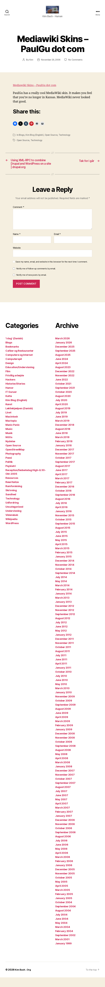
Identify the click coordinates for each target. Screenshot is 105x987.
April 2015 (61, 553)
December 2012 (64, 615)
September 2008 (65, 755)
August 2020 (63, 405)
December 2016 (64, 496)
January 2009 (63, 739)
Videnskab (11, 524)
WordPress (12, 532)
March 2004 (62, 936)
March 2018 (62, 446)
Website (17, 257)
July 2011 (60, 664)
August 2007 (63, 796)
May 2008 (61, 763)
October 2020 (63, 401)
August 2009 (63, 718)
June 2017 (61, 479)
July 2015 (61, 541)
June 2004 (61, 928)
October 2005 (63, 887)
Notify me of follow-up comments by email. (36, 278)
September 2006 (65, 841)
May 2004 (61, 932)
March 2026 (62, 348)
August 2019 (62, 418)
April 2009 (61, 726)
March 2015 (62, 557)
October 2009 (63, 710)
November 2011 (64, 652)
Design (9, 372)
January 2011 (63, 677)
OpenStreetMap (15, 459)
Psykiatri (10, 475)
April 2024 (61, 372)
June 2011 (61, 669)
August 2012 (62, 627)
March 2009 (62, 730)
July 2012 (61, 632)
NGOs (8, 446)
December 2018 (64, 434)
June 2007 (61, 804)
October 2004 (63, 911)
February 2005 (64, 903)
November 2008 (65, 747)
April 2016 (61, 516)
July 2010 (61, 685)
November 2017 (64, 463)
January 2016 (63, 520)
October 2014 (63, 578)
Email (57, 244)
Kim (31, 63)
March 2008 (62, 772)
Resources (11, 487)
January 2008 (63, 776)
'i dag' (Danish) (14, 348)
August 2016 (62, 508)
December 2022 (64, 380)
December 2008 (65, 743)
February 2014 (63, 599)
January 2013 (63, 611)
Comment (18, 217)
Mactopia (11, 430)
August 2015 (62, 537)
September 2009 (65, 714)
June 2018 (61, 442)
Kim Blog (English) (35, 139)
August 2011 (62, 660)
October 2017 (63, 467)
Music (9, 438)
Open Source (51, 139)
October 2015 (63, 529)
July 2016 (61, 512)
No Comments (76, 63)
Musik (8, 442)
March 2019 (62, 430)
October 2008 (63, 751)
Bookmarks (12, 356)
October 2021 (63, 393)
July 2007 (61, 800)
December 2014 (64, 570)
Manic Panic (12, 434)
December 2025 (65, 356)
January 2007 (63, 825)
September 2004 (65, 916)
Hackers (10, 389)
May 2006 (61, 858)
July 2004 (61, 924)
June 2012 (61, 636)
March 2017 (62, 488)
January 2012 (63, 644)
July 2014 (61, 586)
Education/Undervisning (19, 376)
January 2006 (63, 874)
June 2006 (61, 854)
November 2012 (64, 619)
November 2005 (65, 883)
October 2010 (63, 681)
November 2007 (65, 784)
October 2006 (63, 837)
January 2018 (63, 455)
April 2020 (61, 413)
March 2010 (62, 697)
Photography (13, 463)
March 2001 (62, 948)
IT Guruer (11, 401)
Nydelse (10, 450)
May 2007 (61, 809)
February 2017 (63, 492)
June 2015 (61, 545)
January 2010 (63, 702)
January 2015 (63, 566)
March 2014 (62, 595)
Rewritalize (12, 491)
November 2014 (64, 574)
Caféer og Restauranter (19, 360)
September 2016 (65, 504)
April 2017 (61, 483)
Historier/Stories (15, 393)
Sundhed (10, 504)
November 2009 (65, 706)
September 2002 (65, 944)
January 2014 (63, 603)
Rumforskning (13, 495)
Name (16, 244)
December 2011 (64, 648)
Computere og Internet (19, 364)
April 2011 (61, 673)
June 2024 (61, 368)
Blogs (22, 139)
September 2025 (65, 360)
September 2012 (65, 623)
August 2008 (63, 759)
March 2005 (62, 899)
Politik (9, 471)
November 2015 (64, 525)
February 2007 (64, 821)
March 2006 (62, 866)
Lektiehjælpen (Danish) (19, 418)
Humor (9, 397)
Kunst (8, 413)
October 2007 (63, 788)
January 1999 (63, 953)
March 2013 (62, 607)
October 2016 (63, 500)
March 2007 (62, 817)
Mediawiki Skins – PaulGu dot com (36, 89)
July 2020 (61, 409)
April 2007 (61, 813)
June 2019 (61, 426)
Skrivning (11, 499)
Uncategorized (14, 516)
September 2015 (65, 533)
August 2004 (63, 920)
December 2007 (65, 780)
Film (7, 380)
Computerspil (13, 368)
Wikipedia (11, 528)
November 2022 (64, 385)
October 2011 (63, 656)
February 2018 (63, 450)
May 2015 (61, 549)
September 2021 (65, 397)
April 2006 (61, 862)
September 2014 (65, 582)
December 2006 (65, 829)
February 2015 (63, 562)
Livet (8, 422)
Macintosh (11, 426)
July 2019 (61, 422)
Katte (8, 405)
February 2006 (64, 870)
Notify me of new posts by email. (31, 284)
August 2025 (63, 364)
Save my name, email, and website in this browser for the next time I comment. (52, 271)
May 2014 (61, 590)
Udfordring (12, 512)
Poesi (8, 467)
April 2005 (61, 895)
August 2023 (63, 376)
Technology (65, 139)
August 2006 (63, 846)
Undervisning (13, 520)
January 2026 (63, 352)
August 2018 (62, 438)
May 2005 (61, 891)
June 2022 (61, 389)
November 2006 (65, 833)
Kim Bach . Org (23, 979)
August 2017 (62, 475)
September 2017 (65, 471)
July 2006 (61, 850)
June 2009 (61, 722)
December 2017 (64, 459)
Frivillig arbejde (14, 385)
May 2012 (61, 640)
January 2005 (63, 907)
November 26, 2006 (50, 63)
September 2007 (65, 792)
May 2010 (61, 693)
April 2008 (61, 767)
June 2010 (61, 689)
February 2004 (64, 940)
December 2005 (65, 879)
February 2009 (64, 734)
